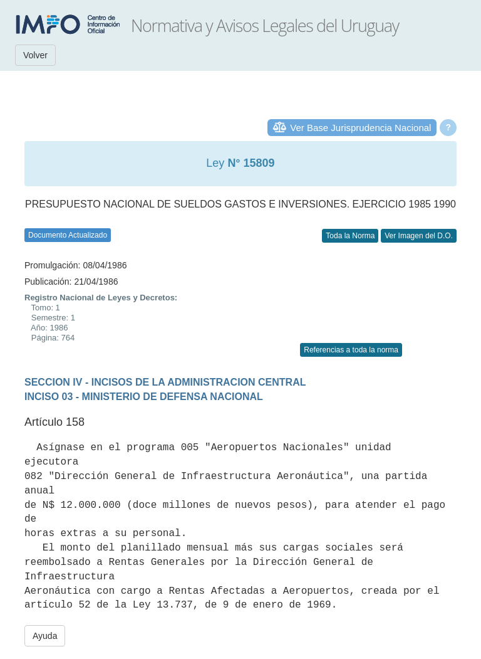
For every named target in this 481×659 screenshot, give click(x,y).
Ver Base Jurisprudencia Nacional (360, 127)
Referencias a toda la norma (351, 349)
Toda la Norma (350, 235)
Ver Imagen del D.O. (419, 235)
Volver (35, 55)
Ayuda (45, 636)
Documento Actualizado (67, 235)
